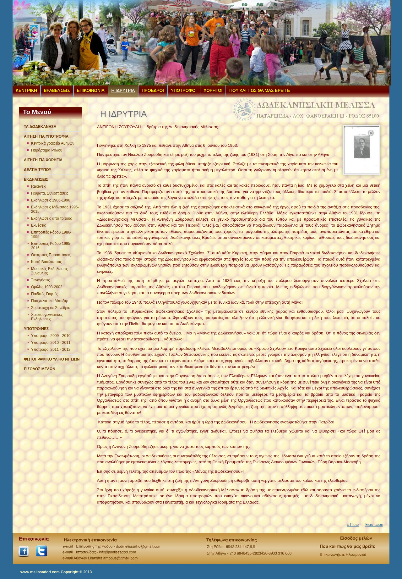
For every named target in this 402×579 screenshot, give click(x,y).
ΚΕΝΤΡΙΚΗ (26, 90)
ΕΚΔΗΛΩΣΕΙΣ (36, 179)
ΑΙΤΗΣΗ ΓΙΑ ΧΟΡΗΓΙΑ (43, 160)
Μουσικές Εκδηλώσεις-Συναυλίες (50, 271)
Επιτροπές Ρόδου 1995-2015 (51, 245)
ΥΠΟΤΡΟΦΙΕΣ (36, 329)
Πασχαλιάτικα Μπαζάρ (49, 301)
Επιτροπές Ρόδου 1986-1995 (51, 234)
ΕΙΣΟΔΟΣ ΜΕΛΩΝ (39, 369)
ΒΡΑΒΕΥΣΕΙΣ (57, 90)
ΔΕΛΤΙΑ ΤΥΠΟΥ (37, 170)
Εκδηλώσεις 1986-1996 (50, 200)
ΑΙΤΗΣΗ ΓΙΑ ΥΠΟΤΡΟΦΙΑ (46, 136)
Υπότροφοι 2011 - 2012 (51, 349)
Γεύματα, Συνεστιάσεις (49, 193)
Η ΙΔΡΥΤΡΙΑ (123, 90)
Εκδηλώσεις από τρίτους (51, 218)
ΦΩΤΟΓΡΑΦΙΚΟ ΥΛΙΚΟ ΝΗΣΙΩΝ (52, 359)
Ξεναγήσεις (40, 280)
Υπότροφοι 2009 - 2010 (51, 336)
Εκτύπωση (374, 524)
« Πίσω (353, 524)
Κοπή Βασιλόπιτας (46, 262)
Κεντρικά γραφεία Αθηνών (52, 143)
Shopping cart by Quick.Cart (356, 572)
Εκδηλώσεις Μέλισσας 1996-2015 (55, 209)
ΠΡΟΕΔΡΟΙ (153, 90)
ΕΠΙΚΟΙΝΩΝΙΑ (91, 90)
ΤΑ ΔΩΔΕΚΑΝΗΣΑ (40, 126)
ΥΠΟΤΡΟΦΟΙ (184, 90)
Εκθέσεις (38, 225)
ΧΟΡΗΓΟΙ (213, 90)
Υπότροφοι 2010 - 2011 (51, 342)
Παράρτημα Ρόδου (46, 150)
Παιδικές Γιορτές (44, 294)
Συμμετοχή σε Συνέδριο (50, 308)
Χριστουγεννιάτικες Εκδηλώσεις (46, 316)
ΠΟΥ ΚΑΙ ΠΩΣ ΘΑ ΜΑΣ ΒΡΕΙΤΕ (259, 90)
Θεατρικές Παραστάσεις (51, 255)
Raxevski (38, 186)
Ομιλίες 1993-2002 (46, 287)
